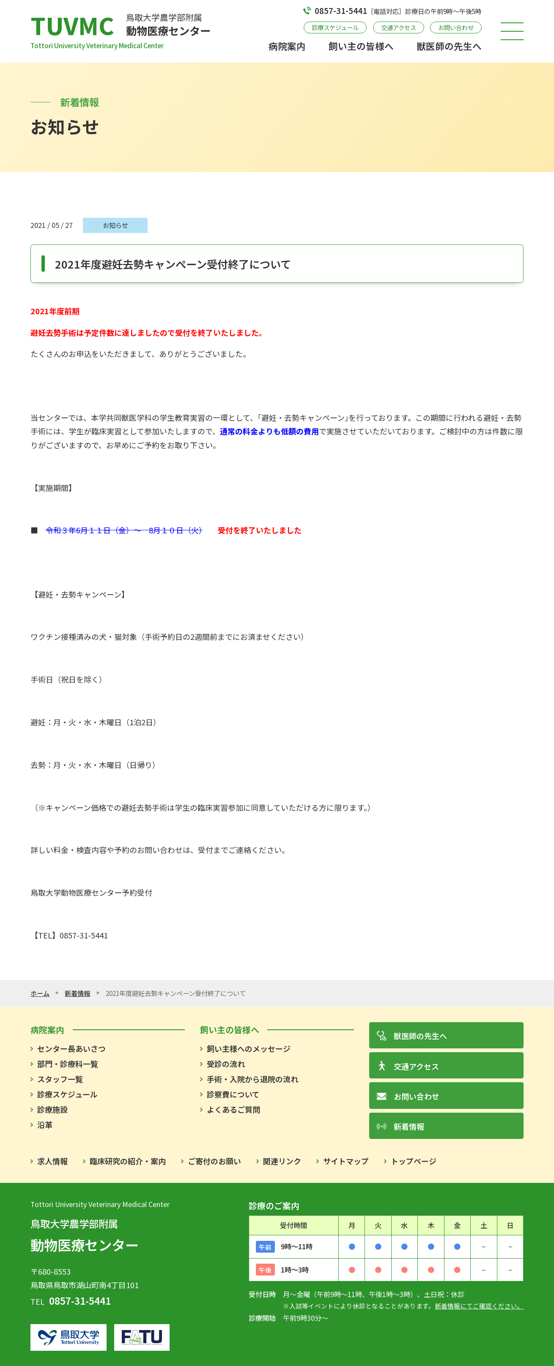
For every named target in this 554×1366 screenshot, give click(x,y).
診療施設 (52, 1109)
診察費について (233, 1094)
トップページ (413, 1160)
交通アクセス (398, 27)
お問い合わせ (456, 27)
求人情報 (52, 1160)
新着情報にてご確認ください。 (479, 1305)
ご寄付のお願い (214, 1160)
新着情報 (77, 993)
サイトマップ (346, 1160)
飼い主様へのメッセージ (249, 1048)
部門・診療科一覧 (67, 1063)
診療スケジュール (335, 27)
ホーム (39, 993)
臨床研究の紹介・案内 (128, 1160)
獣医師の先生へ (449, 45)
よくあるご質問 (233, 1109)
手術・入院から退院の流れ (252, 1078)
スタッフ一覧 (60, 1078)
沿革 (44, 1124)
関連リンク (282, 1160)
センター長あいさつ (71, 1048)
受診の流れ (226, 1063)
